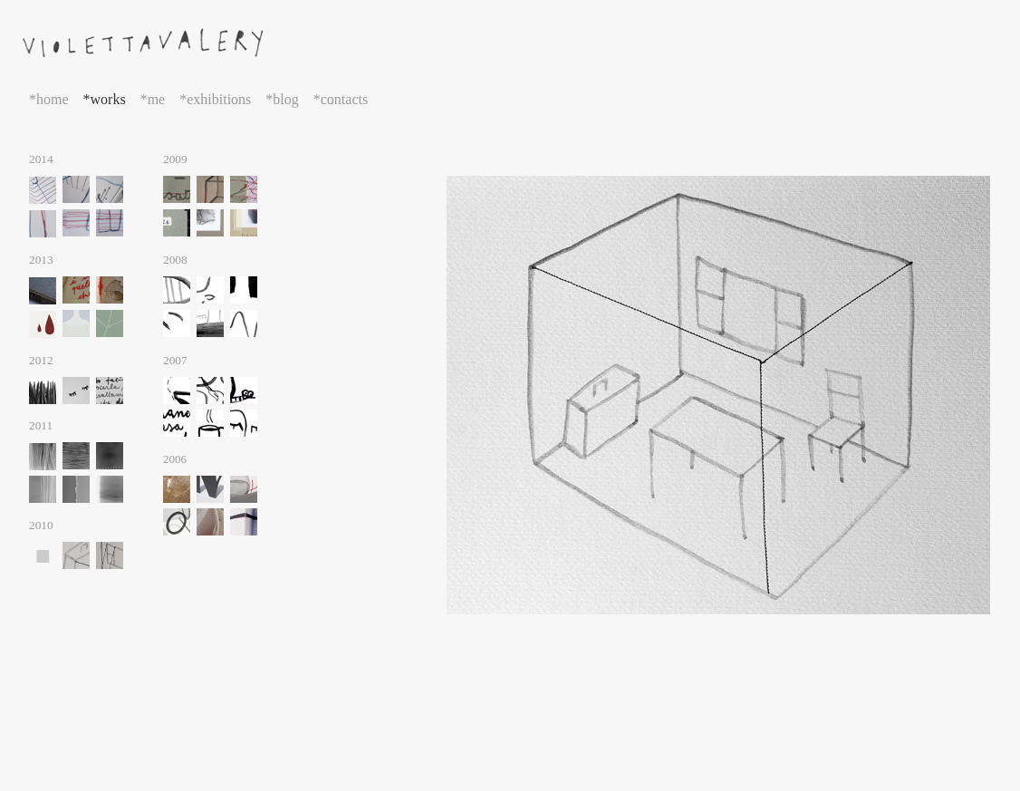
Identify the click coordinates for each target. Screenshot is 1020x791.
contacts (344, 99)
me (157, 99)
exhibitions (219, 99)
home (52, 99)
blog (285, 99)
